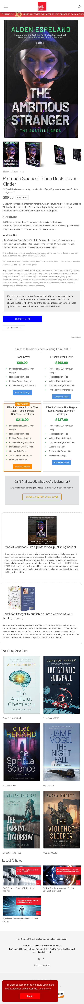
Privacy (45, 945)
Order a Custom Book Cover (42, 497)
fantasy (47, 273)
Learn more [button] (45, 988)
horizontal (65, 273)
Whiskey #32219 (50, 853)
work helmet (44, 282)
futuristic (25, 270)
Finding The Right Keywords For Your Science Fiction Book (59, 889)
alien (10, 270)
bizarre (76, 270)
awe (48, 270)
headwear (55, 273)
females (17, 270)
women (35, 282)
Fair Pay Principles (58, 949)
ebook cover (29, 285)
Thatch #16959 (9, 785)
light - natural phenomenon (45, 276)
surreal (49, 279)
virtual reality (25, 282)
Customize (22, 318)
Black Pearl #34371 (51, 718)
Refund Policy (56, 945)
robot (32, 270)
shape (15, 279)
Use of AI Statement (42, 952)
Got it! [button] (30, 996)
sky (20, 279)
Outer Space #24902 (12, 853)
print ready (40, 285)
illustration (28, 276)
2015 (38, 270)
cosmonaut (8, 273)
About (17, 949)
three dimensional (11, 282)
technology (57, 279)
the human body (70, 279)
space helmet (29, 279)
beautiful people (58, 270)
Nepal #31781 (49, 785)
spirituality (40, 279)
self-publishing (16, 285)
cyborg (17, 273)
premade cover (57, 282)
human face (17, 276)
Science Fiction (17, 172)
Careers (70, 949)
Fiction (6, 172)
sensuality (7, 279)
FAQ (11, 949)
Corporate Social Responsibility (34, 949)
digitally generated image (32, 273)
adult (43, 270)
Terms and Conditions (31, 945)
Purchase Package (22, 392)
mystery (61, 276)
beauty (69, 270)
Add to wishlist (14, 328)
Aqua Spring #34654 (12, 718)
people (69, 276)
